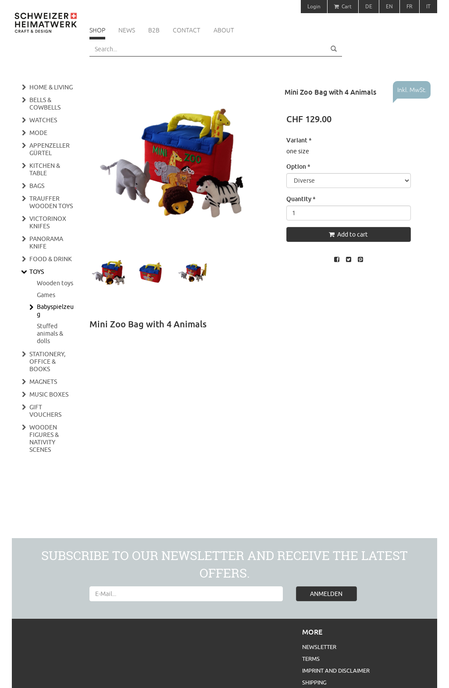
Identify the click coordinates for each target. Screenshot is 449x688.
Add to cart (348, 234)
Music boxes (48, 394)
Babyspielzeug (55, 310)
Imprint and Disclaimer (336, 670)
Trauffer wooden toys (51, 202)
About (224, 30)
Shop (97, 30)
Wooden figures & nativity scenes (44, 438)
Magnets (43, 381)
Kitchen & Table (44, 169)
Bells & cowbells (45, 103)
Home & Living (51, 87)
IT (428, 6)
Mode (38, 132)
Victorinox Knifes (47, 222)
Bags (36, 185)
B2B (154, 30)
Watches (43, 120)
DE (368, 6)
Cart (343, 6)
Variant (299, 140)
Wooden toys (55, 283)
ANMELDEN (326, 593)
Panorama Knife (46, 242)
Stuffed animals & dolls (50, 333)
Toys (36, 271)
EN (389, 6)
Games (46, 294)
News (126, 30)
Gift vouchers (45, 411)
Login (314, 6)
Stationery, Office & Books (47, 361)
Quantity (301, 198)
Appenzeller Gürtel (49, 149)
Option (298, 166)
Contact (186, 30)
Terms (311, 658)
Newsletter (319, 646)
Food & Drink (50, 258)
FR (409, 6)
